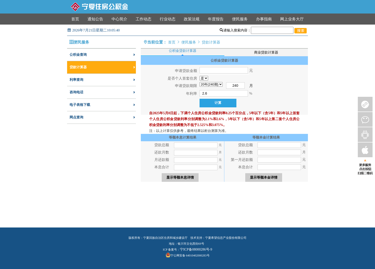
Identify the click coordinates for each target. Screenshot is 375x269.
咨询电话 (103, 92)
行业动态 (167, 19)
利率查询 (103, 80)
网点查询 (103, 117)
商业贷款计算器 (266, 52)
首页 (75, 19)
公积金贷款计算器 (182, 51)
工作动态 (143, 19)
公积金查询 (103, 55)
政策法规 (192, 19)
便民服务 (240, 19)
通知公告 (95, 19)
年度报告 (216, 19)
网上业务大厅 (292, 19)
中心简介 (119, 19)
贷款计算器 (103, 67)
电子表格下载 (103, 105)
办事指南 (264, 19)
